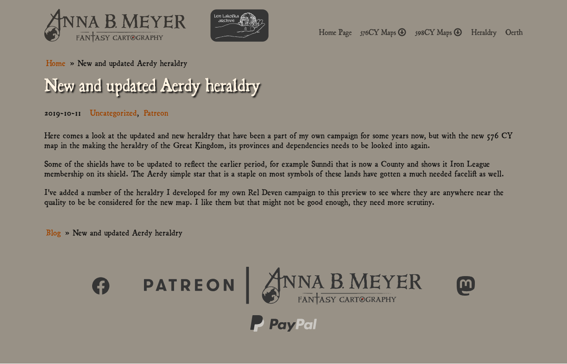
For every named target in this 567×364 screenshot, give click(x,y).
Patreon (156, 112)
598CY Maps (439, 32)
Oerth (514, 32)
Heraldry (484, 32)
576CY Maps (384, 32)
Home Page (335, 32)
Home (56, 62)
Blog (53, 232)
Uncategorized (113, 112)
